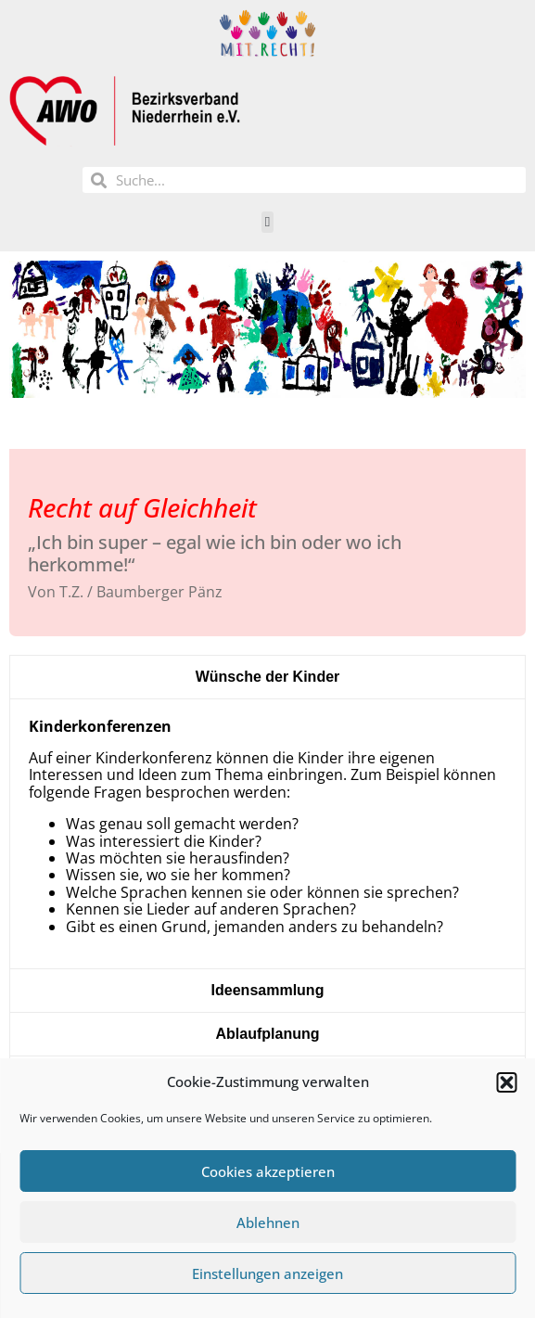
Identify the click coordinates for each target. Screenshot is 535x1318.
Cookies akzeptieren (268, 1171)
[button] (506, 1082)
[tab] (267, 676)
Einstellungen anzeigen (267, 1273)
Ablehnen (267, 1222)
